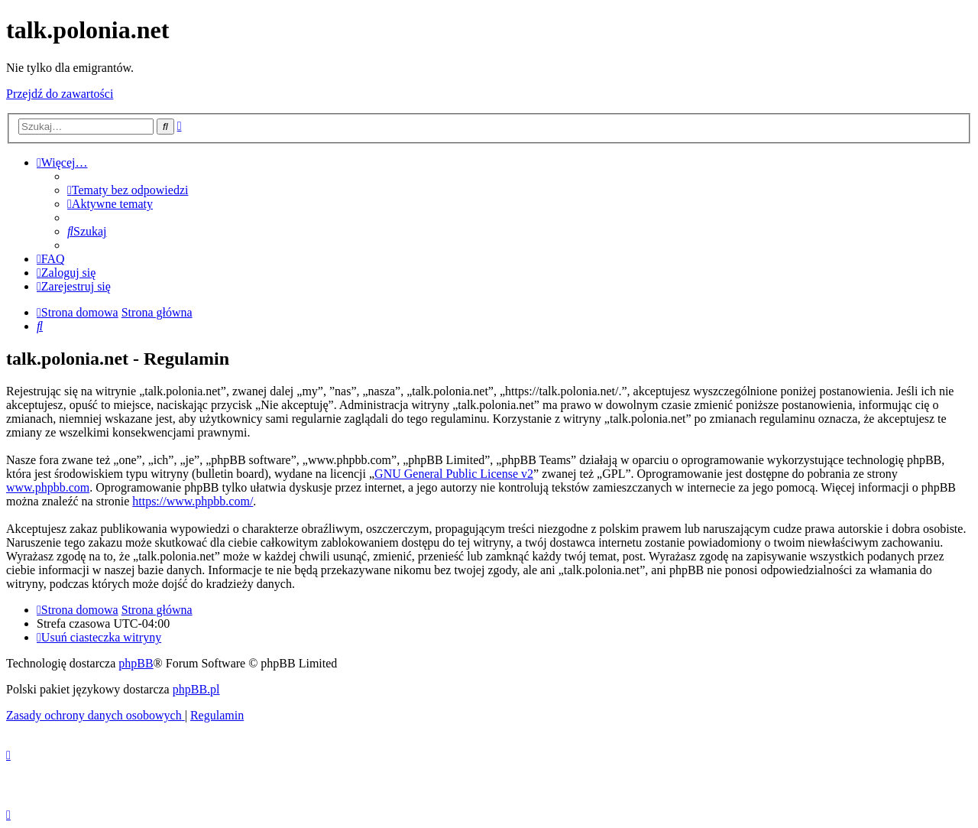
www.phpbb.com (47, 487)
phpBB (135, 663)
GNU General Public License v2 (453, 473)
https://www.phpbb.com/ (192, 501)
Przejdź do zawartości (59, 93)
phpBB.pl (196, 689)
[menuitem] (127, 189)
